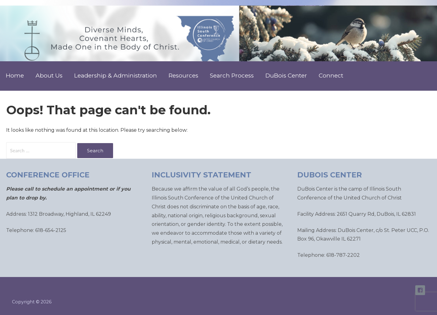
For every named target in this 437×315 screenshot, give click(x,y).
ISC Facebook (420, 290)
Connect (331, 75)
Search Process (232, 75)
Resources (183, 75)
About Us (49, 75)
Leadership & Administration (115, 75)
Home (15, 75)
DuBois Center (286, 75)
